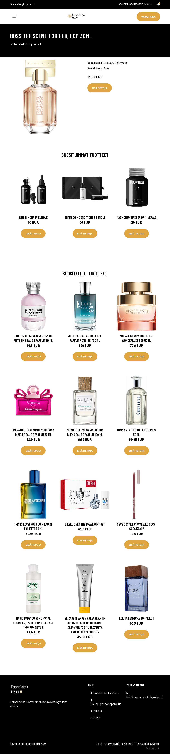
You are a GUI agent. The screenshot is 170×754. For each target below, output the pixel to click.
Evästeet (127, 744)
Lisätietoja (99, 88)
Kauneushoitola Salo (106, 693)
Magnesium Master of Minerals (137, 217)
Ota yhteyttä (111, 744)
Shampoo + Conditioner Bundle (85, 217)
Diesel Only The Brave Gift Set (85, 524)
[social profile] (34, 4)
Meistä (98, 710)
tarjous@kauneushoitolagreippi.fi (135, 3)
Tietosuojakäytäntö (147, 744)
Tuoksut (19, 44)
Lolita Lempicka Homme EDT (136, 618)
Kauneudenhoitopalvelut (106, 704)
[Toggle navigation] (14, 16)
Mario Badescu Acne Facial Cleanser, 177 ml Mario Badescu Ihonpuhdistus (33, 622)
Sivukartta (152, 748)
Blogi (97, 717)
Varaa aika (148, 16)
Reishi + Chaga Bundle (33, 217)
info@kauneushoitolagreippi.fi (144, 697)
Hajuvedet (34, 44)
